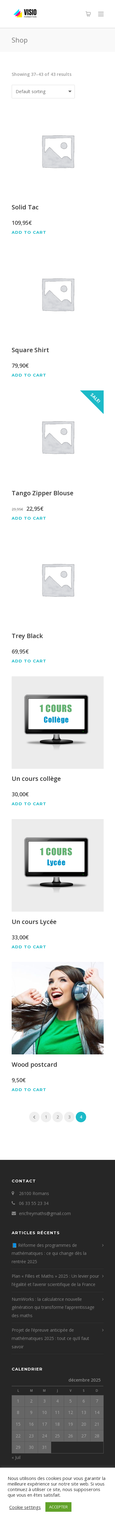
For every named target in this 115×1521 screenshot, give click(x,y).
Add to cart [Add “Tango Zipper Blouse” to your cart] (29, 518)
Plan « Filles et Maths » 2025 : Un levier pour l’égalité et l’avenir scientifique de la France (55, 1280)
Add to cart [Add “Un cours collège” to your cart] (29, 804)
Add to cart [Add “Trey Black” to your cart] (29, 661)
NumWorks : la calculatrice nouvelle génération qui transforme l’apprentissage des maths (53, 1307)
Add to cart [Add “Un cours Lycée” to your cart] (29, 947)
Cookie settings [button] (25, 1507)
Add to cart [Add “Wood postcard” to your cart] (29, 1090)
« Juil (16, 1457)
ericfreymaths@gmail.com (45, 1213)
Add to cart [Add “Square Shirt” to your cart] (29, 375)
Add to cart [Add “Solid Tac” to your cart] (29, 232)
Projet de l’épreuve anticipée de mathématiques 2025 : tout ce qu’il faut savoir (50, 1338)
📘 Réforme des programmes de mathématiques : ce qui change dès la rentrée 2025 (49, 1253)
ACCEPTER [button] (58, 1507)
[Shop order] (43, 92)
